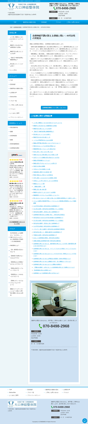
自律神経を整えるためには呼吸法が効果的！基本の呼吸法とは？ (52, 258)
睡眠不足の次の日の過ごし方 (41, 137)
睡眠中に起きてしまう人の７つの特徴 (44, 192)
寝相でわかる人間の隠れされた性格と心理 (45, 154)
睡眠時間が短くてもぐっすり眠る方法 (44, 149)
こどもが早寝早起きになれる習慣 (43, 140)
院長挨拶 (44, 22)
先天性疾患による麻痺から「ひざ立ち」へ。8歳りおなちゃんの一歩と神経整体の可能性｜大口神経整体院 (16, 237)
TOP (15, 22)
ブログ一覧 (13, 101)
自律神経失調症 (17, 27)
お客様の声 (13, 92)
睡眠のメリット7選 (38, 183)
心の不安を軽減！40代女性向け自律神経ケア (46, 206)
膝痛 (11, 139)
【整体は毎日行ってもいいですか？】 (16, 269)
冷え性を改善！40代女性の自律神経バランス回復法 (48, 209)
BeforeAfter (13, 96)
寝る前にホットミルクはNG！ (42, 134)
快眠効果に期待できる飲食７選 (42, 172)
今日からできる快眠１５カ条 (41, 169)
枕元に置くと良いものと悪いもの (43, 151)
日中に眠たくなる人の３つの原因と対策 (45, 178)
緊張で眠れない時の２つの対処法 (43, 175)
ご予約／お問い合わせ (72, 22)
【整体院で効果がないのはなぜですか (16, 257)
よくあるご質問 (14, 113)
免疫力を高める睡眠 (39, 166)
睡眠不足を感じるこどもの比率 (42, 128)
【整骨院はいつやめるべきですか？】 (16, 275)
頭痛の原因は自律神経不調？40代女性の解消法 (47, 241)
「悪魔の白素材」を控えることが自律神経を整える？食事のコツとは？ (54, 267)
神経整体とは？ (14, 245)
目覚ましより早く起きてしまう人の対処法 (45, 180)
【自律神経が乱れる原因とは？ (42, 270)
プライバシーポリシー (16, 117)
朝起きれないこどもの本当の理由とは (44, 146)
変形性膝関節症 (14, 144)
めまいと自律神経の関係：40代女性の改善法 (46, 238)
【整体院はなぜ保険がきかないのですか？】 (16, 263)
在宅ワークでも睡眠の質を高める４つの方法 (46, 157)
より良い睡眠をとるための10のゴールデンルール (47, 122)
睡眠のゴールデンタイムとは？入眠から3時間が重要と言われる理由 (16, 292)
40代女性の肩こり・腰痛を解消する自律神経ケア (47, 232)
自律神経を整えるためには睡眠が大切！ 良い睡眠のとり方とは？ (52, 261)
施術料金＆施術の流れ (29, 22)
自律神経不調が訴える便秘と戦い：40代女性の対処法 (49, 214)
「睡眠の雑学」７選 (39, 186)
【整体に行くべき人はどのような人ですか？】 (16, 282)
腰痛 (11, 131)
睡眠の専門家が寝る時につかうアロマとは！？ (47, 143)
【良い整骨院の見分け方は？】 (16, 250)
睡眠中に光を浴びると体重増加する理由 (45, 125)
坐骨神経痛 (13, 135)
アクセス (58, 22)
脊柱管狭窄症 (14, 127)
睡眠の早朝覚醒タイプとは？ (41, 160)
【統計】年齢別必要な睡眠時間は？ (43, 131)
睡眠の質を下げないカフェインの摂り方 (45, 163)
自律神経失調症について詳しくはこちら (54, 107)
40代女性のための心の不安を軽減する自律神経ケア (48, 217)
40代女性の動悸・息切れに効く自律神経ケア (46, 212)
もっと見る (13, 70)
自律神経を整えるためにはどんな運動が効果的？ (47, 264)
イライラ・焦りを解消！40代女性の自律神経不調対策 (49, 229)
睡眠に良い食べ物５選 (39, 189)
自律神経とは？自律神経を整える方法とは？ (46, 273)
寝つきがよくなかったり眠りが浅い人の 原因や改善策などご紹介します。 (54, 198)
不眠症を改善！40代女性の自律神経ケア (45, 235)
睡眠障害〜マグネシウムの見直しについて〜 (46, 195)
